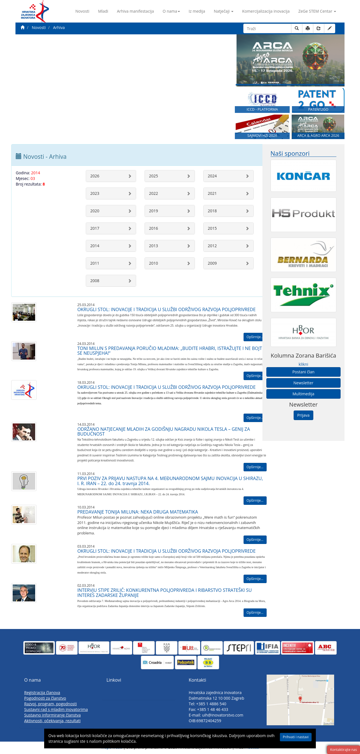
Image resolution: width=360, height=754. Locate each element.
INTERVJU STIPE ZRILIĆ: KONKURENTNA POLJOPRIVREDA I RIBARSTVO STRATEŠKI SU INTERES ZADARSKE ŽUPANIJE (164, 592)
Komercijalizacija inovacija (266, 11)
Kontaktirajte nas (343, 749)
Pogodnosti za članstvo (45, 698)
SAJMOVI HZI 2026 (262, 136)
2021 (212, 193)
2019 (153, 210)
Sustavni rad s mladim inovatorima (56, 709)
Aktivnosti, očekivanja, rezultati (52, 720)
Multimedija (303, 393)
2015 (212, 228)
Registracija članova (42, 692)
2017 (94, 228)
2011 (94, 263)
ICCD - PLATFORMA (262, 110)
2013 (153, 245)
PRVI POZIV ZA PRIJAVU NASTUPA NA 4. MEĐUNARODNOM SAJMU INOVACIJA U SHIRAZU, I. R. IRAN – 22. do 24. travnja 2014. (170, 481)
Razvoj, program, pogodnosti (50, 703)
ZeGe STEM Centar (317, 11)
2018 (212, 210)
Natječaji (223, 11)
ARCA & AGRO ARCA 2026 (318, 136)
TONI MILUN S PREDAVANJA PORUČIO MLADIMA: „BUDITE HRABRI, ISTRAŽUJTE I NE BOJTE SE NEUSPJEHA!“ (171, 350)
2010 (153, 263)
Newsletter (303, 382)
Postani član (303, 371)
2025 (153, 176)
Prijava (303, 415)
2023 (94, 193)
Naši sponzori (290, 153)
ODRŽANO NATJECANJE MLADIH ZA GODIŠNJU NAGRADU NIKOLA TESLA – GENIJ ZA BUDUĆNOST (163, 431)
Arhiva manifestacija (135, 11)
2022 (153, 193)
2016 (153, 228)
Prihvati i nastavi (296, 737)
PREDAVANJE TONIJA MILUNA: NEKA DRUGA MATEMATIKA (137, 512)
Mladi (103, 11)
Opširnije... (255, 336)
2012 (212, 245)
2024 (212, 176)
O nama (171, 11)
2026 (94, 176)
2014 (94, 245)
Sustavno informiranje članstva (52, 715)
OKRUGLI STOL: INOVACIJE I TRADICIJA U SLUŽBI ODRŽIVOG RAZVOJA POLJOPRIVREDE (166, 309)
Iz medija (197, 11)
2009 (212, 263)
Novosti (82, 11)
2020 (94, 210)
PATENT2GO (318, 110)
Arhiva (59, 27)
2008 (94, 280)
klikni (303, 364)
